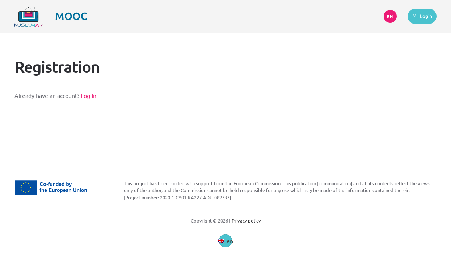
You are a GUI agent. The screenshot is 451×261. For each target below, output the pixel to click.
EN (390, 16)
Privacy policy (246, 221)
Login (422, 16)
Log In (88, 95)
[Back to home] (50, 16)
